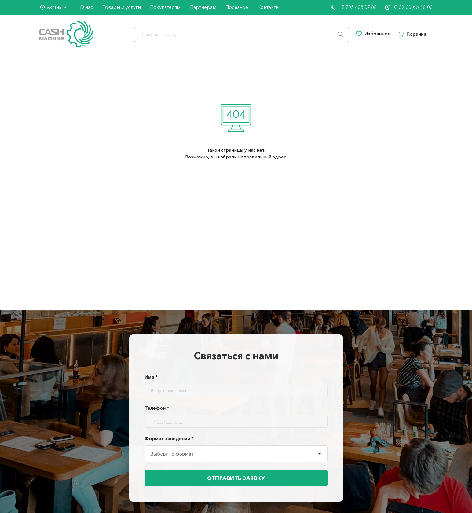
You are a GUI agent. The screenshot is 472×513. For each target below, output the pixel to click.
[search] (241, 34)
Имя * (151, 377)
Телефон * (157, 408)
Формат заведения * (169, 438)
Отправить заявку (236, 479)
